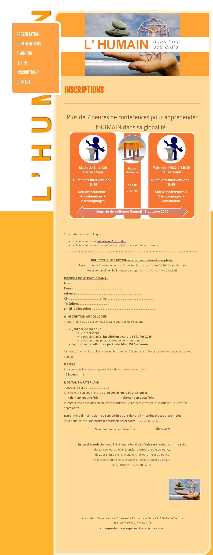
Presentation (28, 34)
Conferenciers (28, 44)
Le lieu (21, 63)
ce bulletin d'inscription (111, 241)
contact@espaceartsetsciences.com (112, 421)
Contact (23, 82)
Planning (24, 53)
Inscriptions (27, 72)
